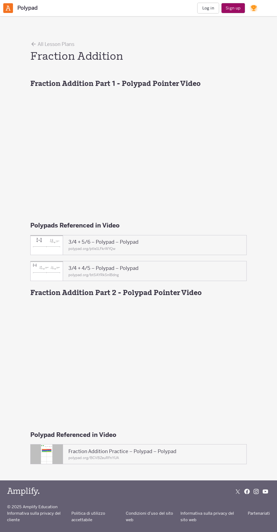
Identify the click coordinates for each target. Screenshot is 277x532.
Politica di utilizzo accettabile (88, 516)
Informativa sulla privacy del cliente (34, 516)
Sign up (233, 8)
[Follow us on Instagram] (256, 491)
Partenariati (259, 513)
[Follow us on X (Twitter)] (237, 491)
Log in (208, 8)
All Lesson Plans (52, 44)
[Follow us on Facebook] (247, 491)
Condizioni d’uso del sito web (149, 516)
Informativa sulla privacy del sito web (207, 516)
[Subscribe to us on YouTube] (265, 491)
